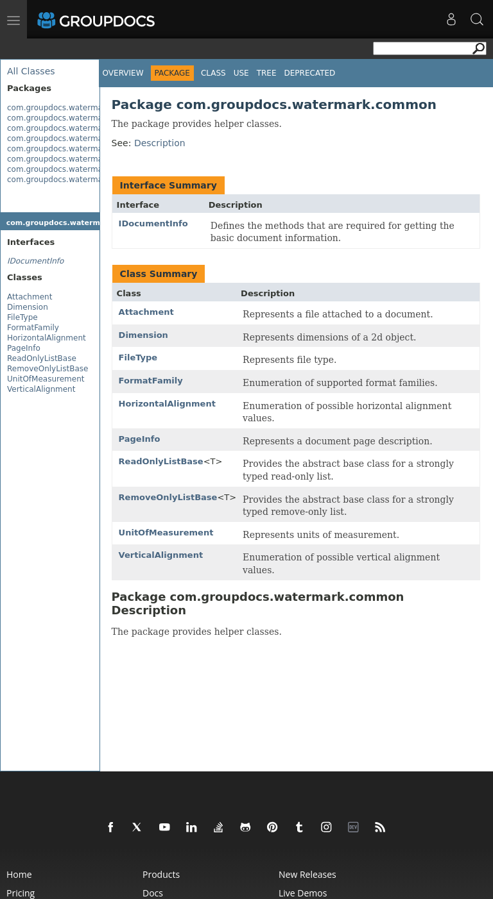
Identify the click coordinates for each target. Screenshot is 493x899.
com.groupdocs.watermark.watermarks (83, 179)
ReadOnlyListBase (41, 358)
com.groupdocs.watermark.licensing (77, 148)
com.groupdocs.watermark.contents (76, 128)
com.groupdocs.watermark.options (74, 159)
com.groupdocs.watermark (58, 107)
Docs (153, 893)
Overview (123, 73)
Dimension (27, 307)
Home (19, 874)
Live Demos (303, 893)
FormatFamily (33, 327)
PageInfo (23, 348)
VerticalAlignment (41, 389)
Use (241, 73)
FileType (22, 317)
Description (160, 143)
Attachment (29, 296)
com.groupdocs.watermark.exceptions (81, 138)
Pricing (20, 893)
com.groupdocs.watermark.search (73, 169)
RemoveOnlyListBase (47, 368)
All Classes (31, 71)
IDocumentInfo (153, 223)
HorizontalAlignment (46, 337)
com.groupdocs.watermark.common (76, 117)
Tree (267, 73)
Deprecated (310, 73)
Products (161, 874)
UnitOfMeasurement (45, 378)
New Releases (307, 874)
